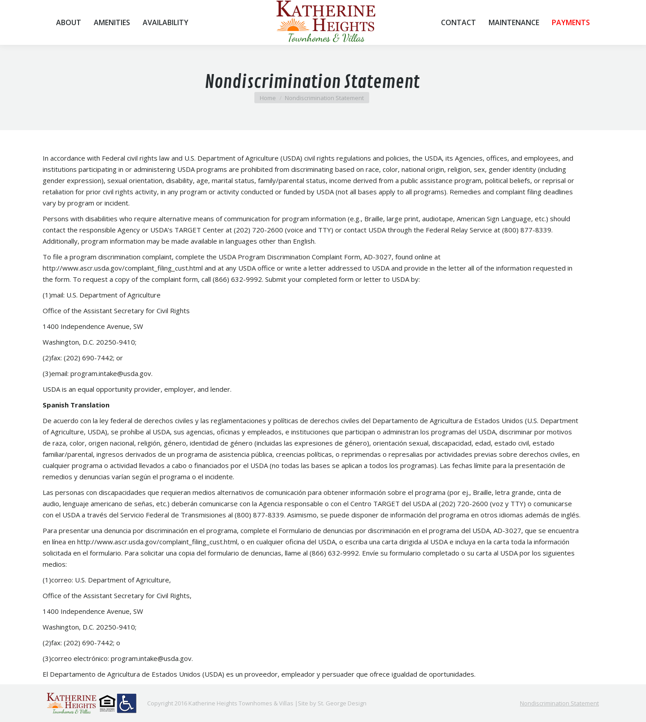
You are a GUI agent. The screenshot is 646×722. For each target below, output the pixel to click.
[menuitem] (68, 22)
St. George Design (342, 703)
